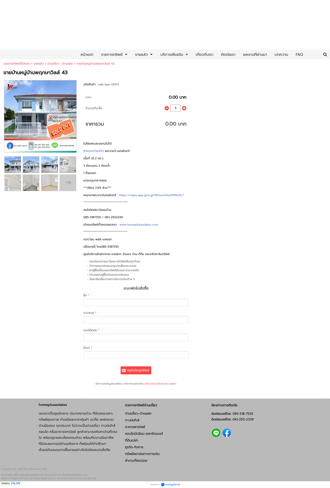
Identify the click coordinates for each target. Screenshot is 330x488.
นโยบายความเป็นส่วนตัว (156, 384)
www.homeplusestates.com (139, 224)
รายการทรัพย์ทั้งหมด (16, 63)
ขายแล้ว (38, 63)
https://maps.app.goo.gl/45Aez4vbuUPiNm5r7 (151, 195)
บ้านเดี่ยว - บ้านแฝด (60, 63)
